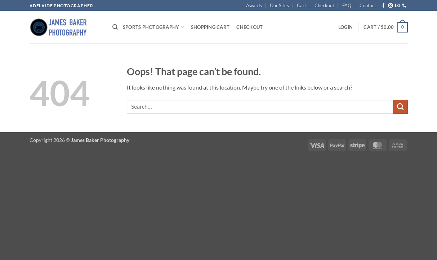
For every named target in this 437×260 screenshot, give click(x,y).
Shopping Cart (210, 27)
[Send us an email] (397, 5)
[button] (345, 27)
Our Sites (279, 5)
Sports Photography (153, 27)
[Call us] (404, 5)
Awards (254, 5)
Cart (301, 5)
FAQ (346, 5)
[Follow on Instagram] (390, 5)
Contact (368, 5)
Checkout (324, 5)
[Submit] (400, 107)
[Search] (115, 27)
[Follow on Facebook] (383, 5)
